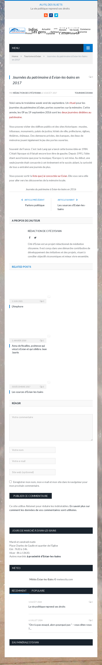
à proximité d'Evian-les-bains (44, 556)
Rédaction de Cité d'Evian (27, 93)
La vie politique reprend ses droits (50, 8)
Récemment (19, 590)
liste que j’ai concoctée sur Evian (50, 175)
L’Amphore (17, 306)
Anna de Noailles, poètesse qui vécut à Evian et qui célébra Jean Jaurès (29, 349)
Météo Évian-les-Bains (41, 579)
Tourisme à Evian (84, 93)
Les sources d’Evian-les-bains (27, 391)
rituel (72, 102)
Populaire (38, 590)
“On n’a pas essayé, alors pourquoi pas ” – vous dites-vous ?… (60, 626)
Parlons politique (35, 205)
